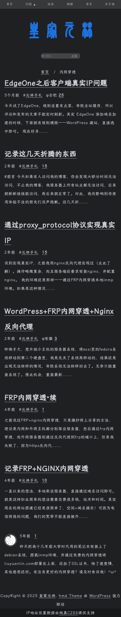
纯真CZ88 (68, 613)
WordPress (100, 596)
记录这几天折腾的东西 (40, 154)
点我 (74, 56)
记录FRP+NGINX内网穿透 (46, 468)
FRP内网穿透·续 (30, 398)
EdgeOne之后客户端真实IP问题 (55, 83)
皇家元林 (60, 30)
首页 (45, 72)
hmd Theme (70, 596)
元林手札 (34, 95)
